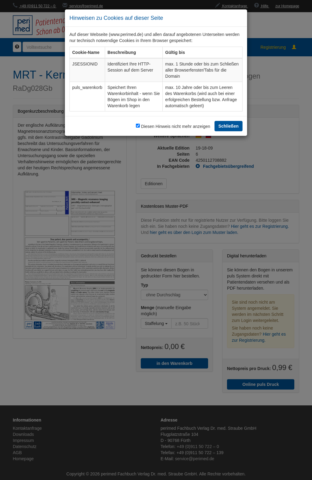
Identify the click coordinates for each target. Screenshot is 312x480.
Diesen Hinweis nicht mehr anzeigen (175, 126)
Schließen (228, 126)
